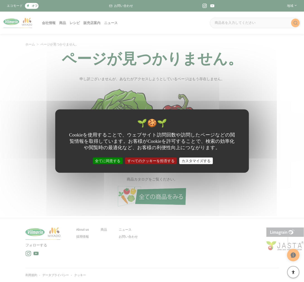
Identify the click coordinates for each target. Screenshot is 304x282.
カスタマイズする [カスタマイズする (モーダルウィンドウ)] (196, 161)
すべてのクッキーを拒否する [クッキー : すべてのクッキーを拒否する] (151, 161)
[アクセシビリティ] (293, 272)
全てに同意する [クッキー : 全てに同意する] (107, 161)
